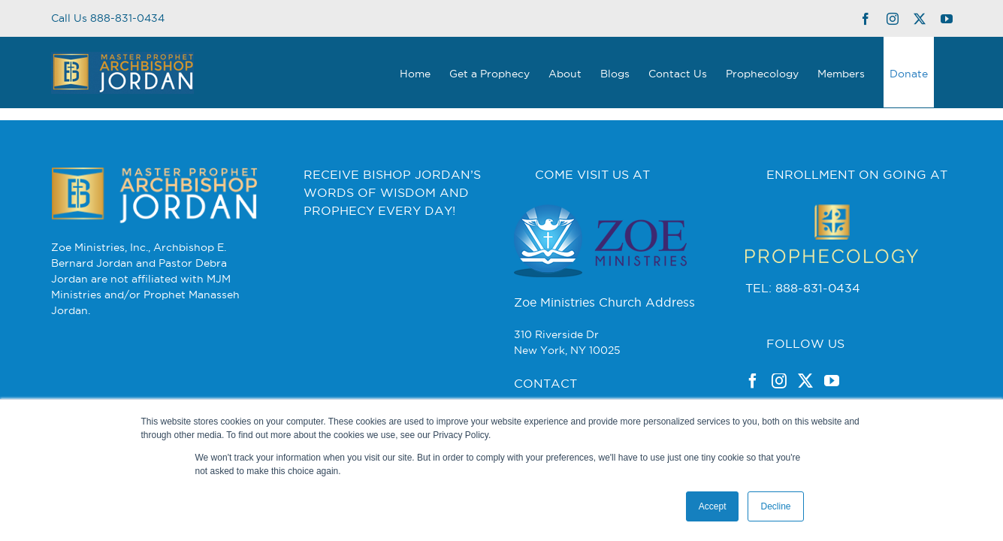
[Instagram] (779, 380)
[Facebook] (752, 380)
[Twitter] (805, 380)
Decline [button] (775, 506)
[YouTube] (831, 380)
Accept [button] (713, 506)
